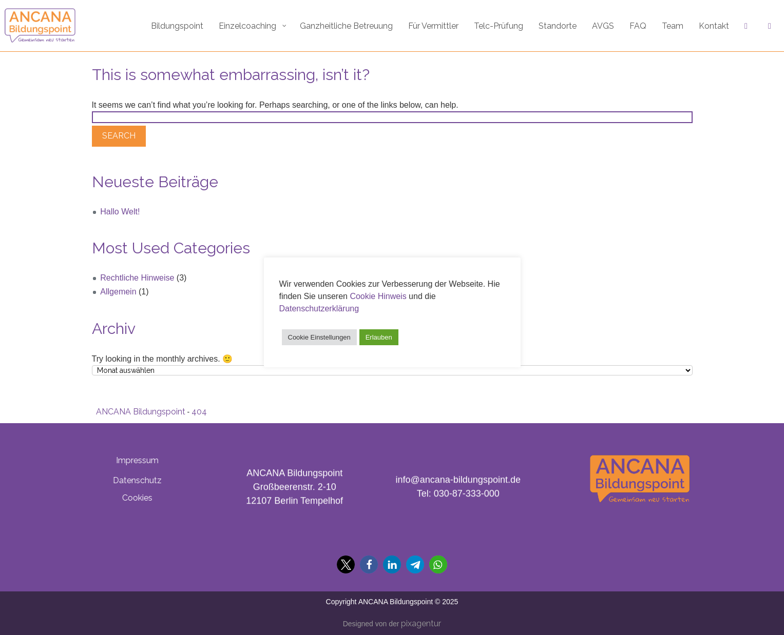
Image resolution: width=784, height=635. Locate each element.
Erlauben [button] (379, 337)
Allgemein (118, 291)
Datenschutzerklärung (319, 308)
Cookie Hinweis (378, 296)
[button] (346, 564)
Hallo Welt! (120, 211)
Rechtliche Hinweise (137, 277)
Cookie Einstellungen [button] (319, 337)
